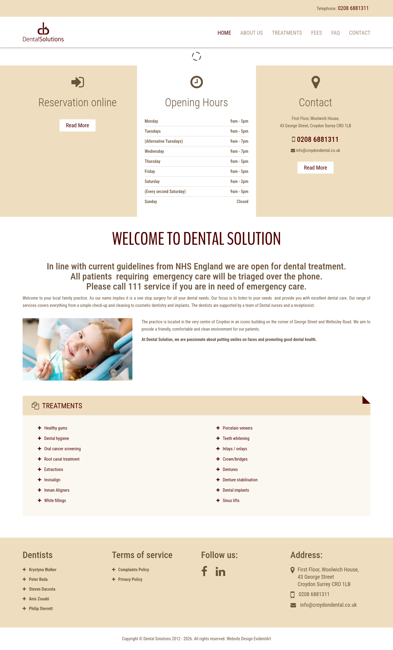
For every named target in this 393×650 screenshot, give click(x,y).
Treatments (287, 33)
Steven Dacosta (39, 589)
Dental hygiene (56, 438)
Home (224, 33)
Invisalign (49, 479)
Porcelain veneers (234, 428)
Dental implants (232, 490)
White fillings (52, 500)
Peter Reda (35, 579)
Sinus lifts (228, 500)
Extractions (50, 469)
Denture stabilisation (237, 479)
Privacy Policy (127, 579)
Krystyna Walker (39, 569)
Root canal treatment (62, 459)
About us (251, 33)
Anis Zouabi (36, 598)
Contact (359, 33)
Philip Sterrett (38, 608)
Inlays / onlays (231, 448)
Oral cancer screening (62, 448)
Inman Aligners (54, 490)
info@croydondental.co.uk (318, 150)
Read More (77, 125)
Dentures (227, 469)
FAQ (335, 33)
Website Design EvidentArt (249, 638)
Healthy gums (55, 428)
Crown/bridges (231, 459)
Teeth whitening (232, 438)
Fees (316, 33)
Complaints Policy (130, 569)
